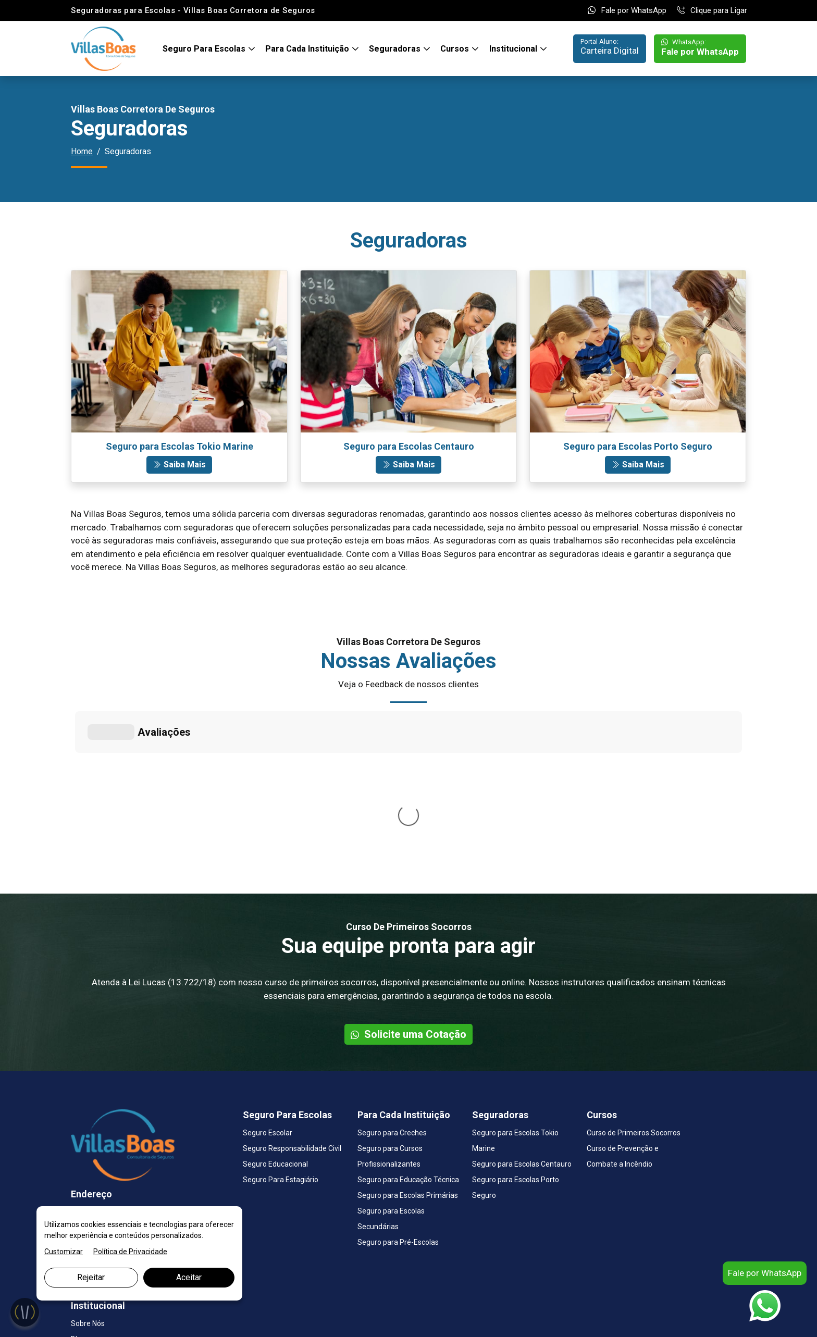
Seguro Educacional (275, 1008)
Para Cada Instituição (308, 49)
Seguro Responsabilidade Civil (292, 992)
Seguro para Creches (392, 976)
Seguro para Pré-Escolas (398, 1086)
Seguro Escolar (267, 976)
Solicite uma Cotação (408, 878)
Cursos (455, 49)
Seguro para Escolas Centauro (522, 1008)
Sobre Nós (88, 1167)
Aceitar (189, 1277)
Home (82, 151)
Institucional (514, 49)
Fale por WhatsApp (627, 10)
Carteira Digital (609, 47)
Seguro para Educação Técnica (408, 1023)
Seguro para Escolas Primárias (407, 1039)
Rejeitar (91, 1277)
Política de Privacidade (130, 1251)
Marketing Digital (184, 1317)
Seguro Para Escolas (205, 49)
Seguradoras (396, 49)
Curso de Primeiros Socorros (633, 976)
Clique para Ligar (712, 10)
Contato (84, 1198)
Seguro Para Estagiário (280, 1023)
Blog (78, 1183)
